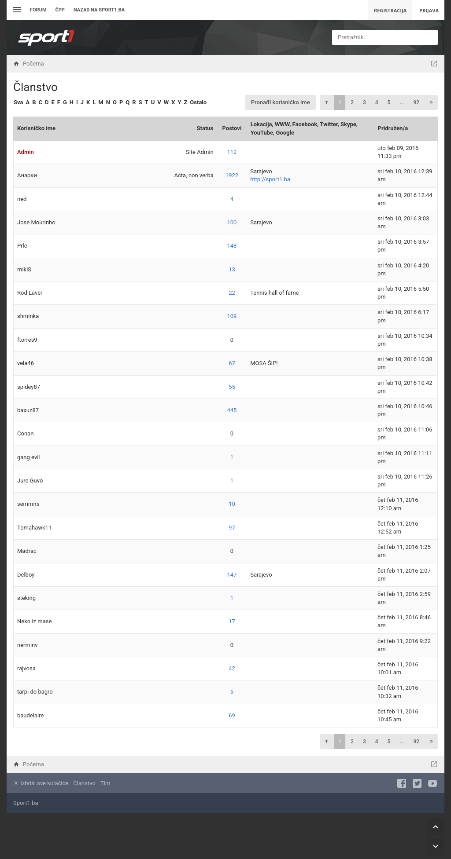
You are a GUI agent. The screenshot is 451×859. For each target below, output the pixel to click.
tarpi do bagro (35, 691)
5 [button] (389, 102)
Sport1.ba (25, 803)
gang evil (28, 457)
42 (232, 668)
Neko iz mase (34, 621)
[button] (326, 102)
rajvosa (26, 668)
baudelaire (30, 715)
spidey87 (28, 387)
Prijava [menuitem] (429, 10)
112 (232, 152)
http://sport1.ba (270, 179)
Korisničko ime (36, 128)
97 (232, 527)
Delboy (25, 574)
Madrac (27, 551)
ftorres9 (27, 339)
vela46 (25, 363)
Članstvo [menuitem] (84, 783)
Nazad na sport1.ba (99, 10)
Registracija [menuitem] (390, 10)
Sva (18, 102)
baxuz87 (28, 410)
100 (232, 222)
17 (232, 621)
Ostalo (198, 102)
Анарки (27, 175)
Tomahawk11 (34, 527)
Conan (25, 433)
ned (21, 199)
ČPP (60, 10)
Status (205, 128)
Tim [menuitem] (105, 783)
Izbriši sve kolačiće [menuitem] (40, 783)
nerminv (27, 645)
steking (26, 598)
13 (232, 269)
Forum (38, 10)
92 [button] (416, 102)
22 (232, 292)
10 (232, 504)
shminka (28, 316)
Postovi (232, 128)
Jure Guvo (30, 480)
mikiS (24, 269)
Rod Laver (29, 292)
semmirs (28, 504)
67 (232, 363)
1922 (232, 175)
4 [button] (376, 102)
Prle (22, 245)
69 (232, 715)
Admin (25, 152)
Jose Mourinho (36, 222)
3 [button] (364, 102)
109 (232, 316)
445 (232, 410)
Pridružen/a (393, 128)
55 (232, 387)
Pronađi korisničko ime (280, 102)
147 (232, 574)
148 (232, 245)
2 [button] (352, 102)
